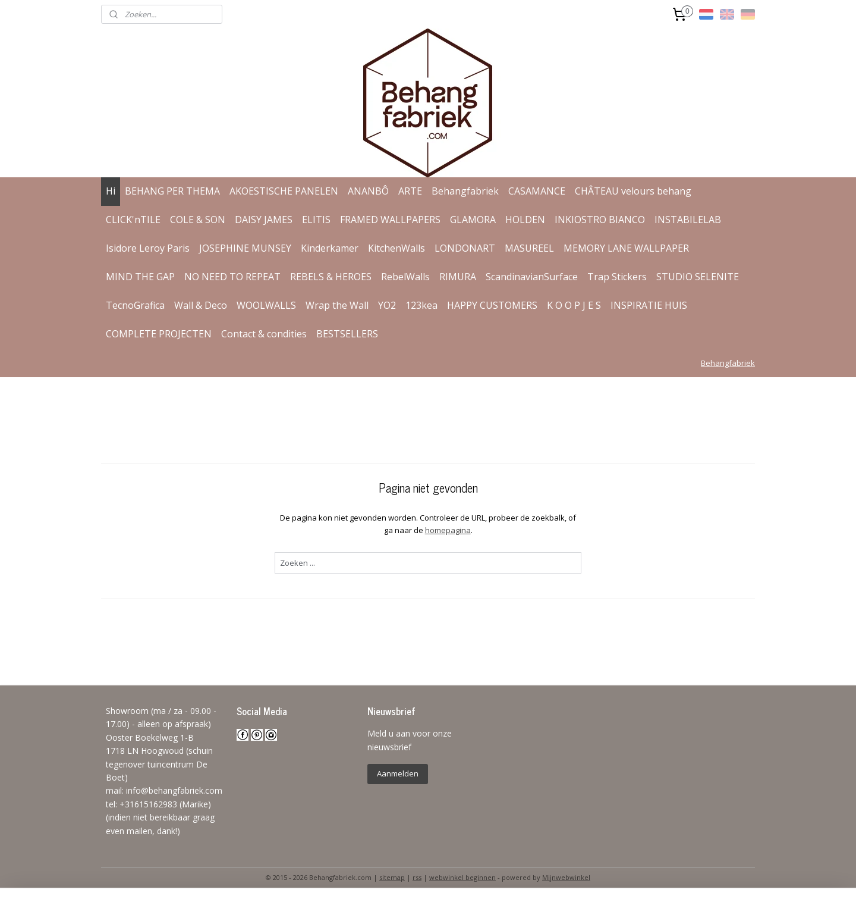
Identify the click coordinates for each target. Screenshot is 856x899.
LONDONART (465, 248)
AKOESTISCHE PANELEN (283, 191)
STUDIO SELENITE (697, 276)
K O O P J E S (574, 305)
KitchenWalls (396, 248)
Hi (110, 191)
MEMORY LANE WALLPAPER (626, 248)
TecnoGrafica (135, 305)
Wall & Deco (200, 305)
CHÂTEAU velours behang (633, 191)
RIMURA (457, 276)
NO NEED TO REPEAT (232, 276)
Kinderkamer (329, 248)
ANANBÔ (368, 191)
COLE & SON (197, 219)
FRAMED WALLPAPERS (390, 219)
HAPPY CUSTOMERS (492, 305)
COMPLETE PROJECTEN (159, 333)
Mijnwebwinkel (566, 877)
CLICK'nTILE (133, 219)
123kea (421, 305)
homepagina (447, 530)
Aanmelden (397, 773)
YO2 (387, 305)
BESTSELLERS (347, 333)
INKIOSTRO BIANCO (600, 219)
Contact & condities (264, 333)
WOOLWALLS (266, 305)
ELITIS (316, 219)
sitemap (392, 877)
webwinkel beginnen (462, 877)
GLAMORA (473, 219)
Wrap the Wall (337, 305)
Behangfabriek (465, 191)
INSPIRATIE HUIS (648, 305)
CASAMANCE (536, 191)
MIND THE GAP (140, 276)
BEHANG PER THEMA (172, 191)
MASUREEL (529, 248)
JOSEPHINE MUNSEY (245, 248)
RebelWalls (405, 276)
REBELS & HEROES (331, 276)
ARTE (410, 191)
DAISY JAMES (263, 219)
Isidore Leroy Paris (148, 248)
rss (417, 877)
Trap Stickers (617, 276)
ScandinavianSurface (532, 276)
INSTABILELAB (687, 219)
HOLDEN (525, 219)
